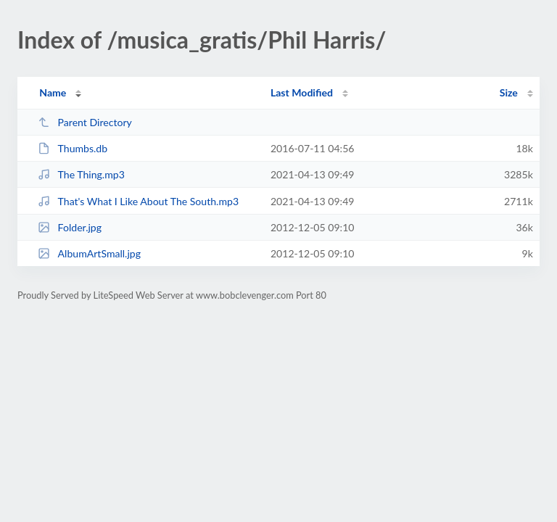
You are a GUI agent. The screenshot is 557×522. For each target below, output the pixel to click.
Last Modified (302, 92)
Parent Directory (85, 122)
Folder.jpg (70, 227)
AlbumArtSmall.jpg (89, 253)
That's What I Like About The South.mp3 (138, 201)
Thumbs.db (72, 148)
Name (52, 92)
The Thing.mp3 (81, 174)
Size (509, 92)
